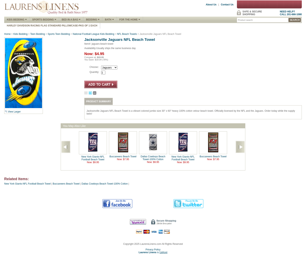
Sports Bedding (44, 19)
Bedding (93, 19)
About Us (211, 4)
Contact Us (227, 4)
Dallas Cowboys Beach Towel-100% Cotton (153, 158)
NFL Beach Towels (127, 34)
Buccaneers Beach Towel (123, 156)
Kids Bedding (17, 19)
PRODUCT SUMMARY (98, 101)
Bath (109, 19)
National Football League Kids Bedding (93, 34)
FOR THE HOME (129, 19)
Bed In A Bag (71, 19)
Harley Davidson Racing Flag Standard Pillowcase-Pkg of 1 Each (52, 25)
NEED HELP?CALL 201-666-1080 (291, 13)
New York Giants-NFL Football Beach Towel (92, 158)
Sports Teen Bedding (59, 34)
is (153, 252)
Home (7, 34)
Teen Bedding (37, 34)
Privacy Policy (153, 249)
